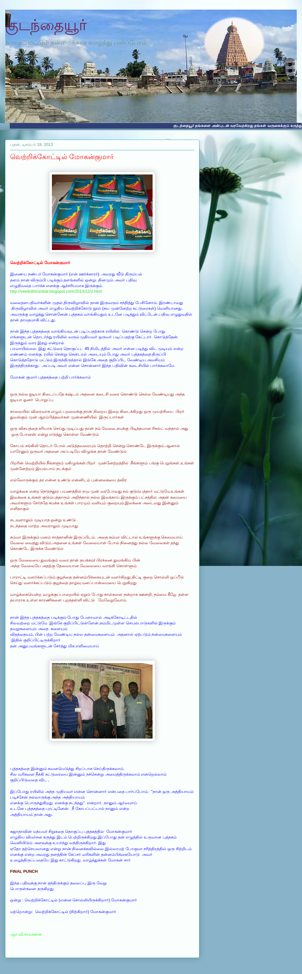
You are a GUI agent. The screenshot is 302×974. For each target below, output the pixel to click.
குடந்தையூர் (46, 25)
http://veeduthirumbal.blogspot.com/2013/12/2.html (56, 291)
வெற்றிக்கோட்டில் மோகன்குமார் (62, 157)
